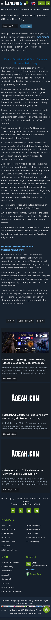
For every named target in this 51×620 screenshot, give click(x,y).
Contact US (6, 579)
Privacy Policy (7, 566)
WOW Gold (6, 525)
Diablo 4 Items (32, 533)
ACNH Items (6, 546)
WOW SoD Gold (8, 529)
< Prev (11, 321)
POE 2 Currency (32, 541)
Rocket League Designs (11, 591)
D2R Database (7, 587)
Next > (40, 321)
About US (5, 575)
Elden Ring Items (33, 529)
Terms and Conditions (10, 562)
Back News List (25, 321)
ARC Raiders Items (9, 550)
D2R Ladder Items (8, 541)
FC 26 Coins (6, 537)
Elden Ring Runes (33, 525)
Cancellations (7, 571)
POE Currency (7, 533)
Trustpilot (30, 569)
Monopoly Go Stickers (35, 537)
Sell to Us (5, 583)
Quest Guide (26, 26)
